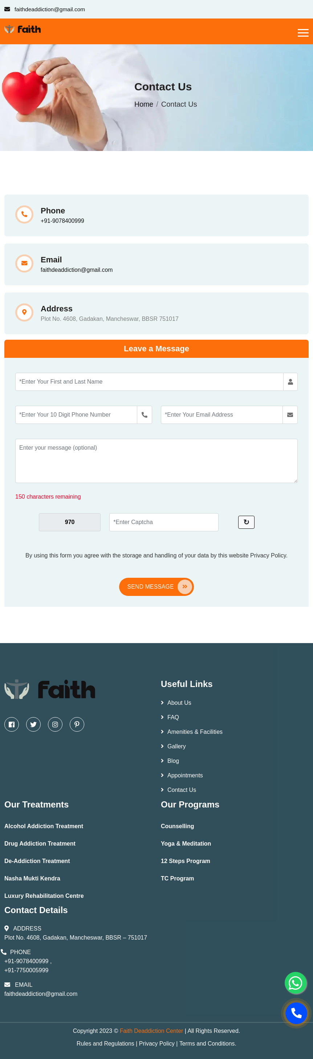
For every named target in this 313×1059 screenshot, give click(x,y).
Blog (170, 761)
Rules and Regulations (105, 1043)
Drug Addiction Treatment (40, 844)
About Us (176, 703)
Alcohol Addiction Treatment (43, 826)
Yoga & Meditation (186, 844)
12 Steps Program (185, 861)
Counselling (177, 826)
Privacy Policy (157, 1043)
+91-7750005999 (26, 970)
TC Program (177, 878)
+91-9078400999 (63, 221)
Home (144, 104)
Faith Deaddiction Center (152, 1031)
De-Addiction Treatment (37, 861)
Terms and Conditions (208, 1043)
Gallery (173, 746)
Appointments (182, 775)
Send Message (159, 587)
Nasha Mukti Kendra (32, 878)
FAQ (170, 717)
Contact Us (178, 790)
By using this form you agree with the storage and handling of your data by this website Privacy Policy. (156, 555)
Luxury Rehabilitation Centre (44, 896)
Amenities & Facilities (192, 732)
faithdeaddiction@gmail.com (77, 270)
